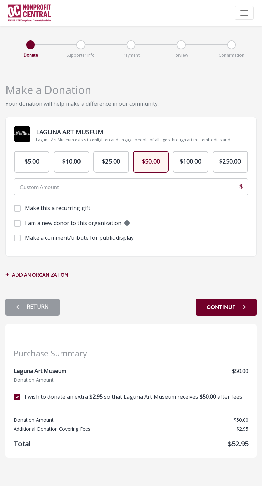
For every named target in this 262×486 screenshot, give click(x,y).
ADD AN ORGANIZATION (36, 276)
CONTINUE (226, 308)
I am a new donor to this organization (77, 223)
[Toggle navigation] (244, 13)
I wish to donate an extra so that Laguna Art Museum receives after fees (133, 398)
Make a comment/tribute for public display (79, 238)
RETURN (32, 308)
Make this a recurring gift (57, 209)
